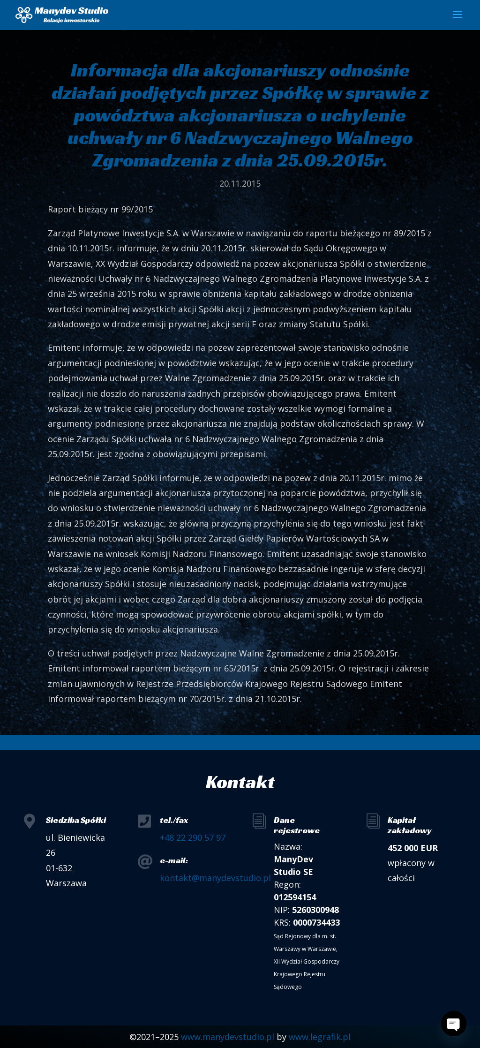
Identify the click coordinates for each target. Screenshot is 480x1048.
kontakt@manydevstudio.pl (215, 877)
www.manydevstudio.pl (227, 1036)
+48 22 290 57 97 (192, 837)
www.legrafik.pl (320, 1036)
